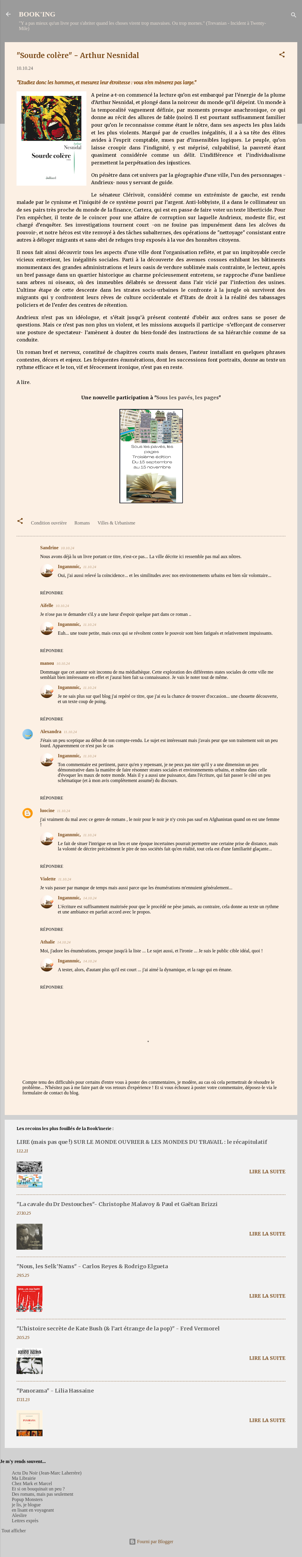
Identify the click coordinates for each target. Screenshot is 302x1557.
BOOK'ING (37, 14)
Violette (48, 878)
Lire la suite (267, 1172)
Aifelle (46, 605)
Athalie (47, 941)
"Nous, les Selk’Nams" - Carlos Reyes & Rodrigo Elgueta (92, 1266)
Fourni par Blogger (151, 1541)
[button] (281, 55)
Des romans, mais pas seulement (42, 1494)
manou (47, 663)
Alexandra (50, 731)
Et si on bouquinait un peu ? (38, 1488)
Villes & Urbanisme (116, 522)
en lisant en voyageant (33, 1510)
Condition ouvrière (49, 522)
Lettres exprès (25, 1520)
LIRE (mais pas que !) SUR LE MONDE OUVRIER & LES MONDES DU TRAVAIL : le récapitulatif (142, 1142)
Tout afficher (13, 1530)
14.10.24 (90, 898)
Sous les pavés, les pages (187, 397)
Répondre (51, 593)
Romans (82, 522)
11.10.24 (89, 567)
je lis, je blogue (26, 1504)
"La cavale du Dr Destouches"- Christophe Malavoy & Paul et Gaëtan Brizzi (117, 1204)
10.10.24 (67, 548)
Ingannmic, (69, 566)
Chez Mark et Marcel (32, 1483)
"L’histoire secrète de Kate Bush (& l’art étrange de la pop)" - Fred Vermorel (118, 1328)
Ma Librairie (24, 1478)
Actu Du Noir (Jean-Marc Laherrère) (46, 1472)
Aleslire (19, 1515)
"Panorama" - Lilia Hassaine (55, 1390)
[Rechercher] (293, 16)
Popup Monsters (27, 1499)
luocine (47, 810)
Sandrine (49, 547)
